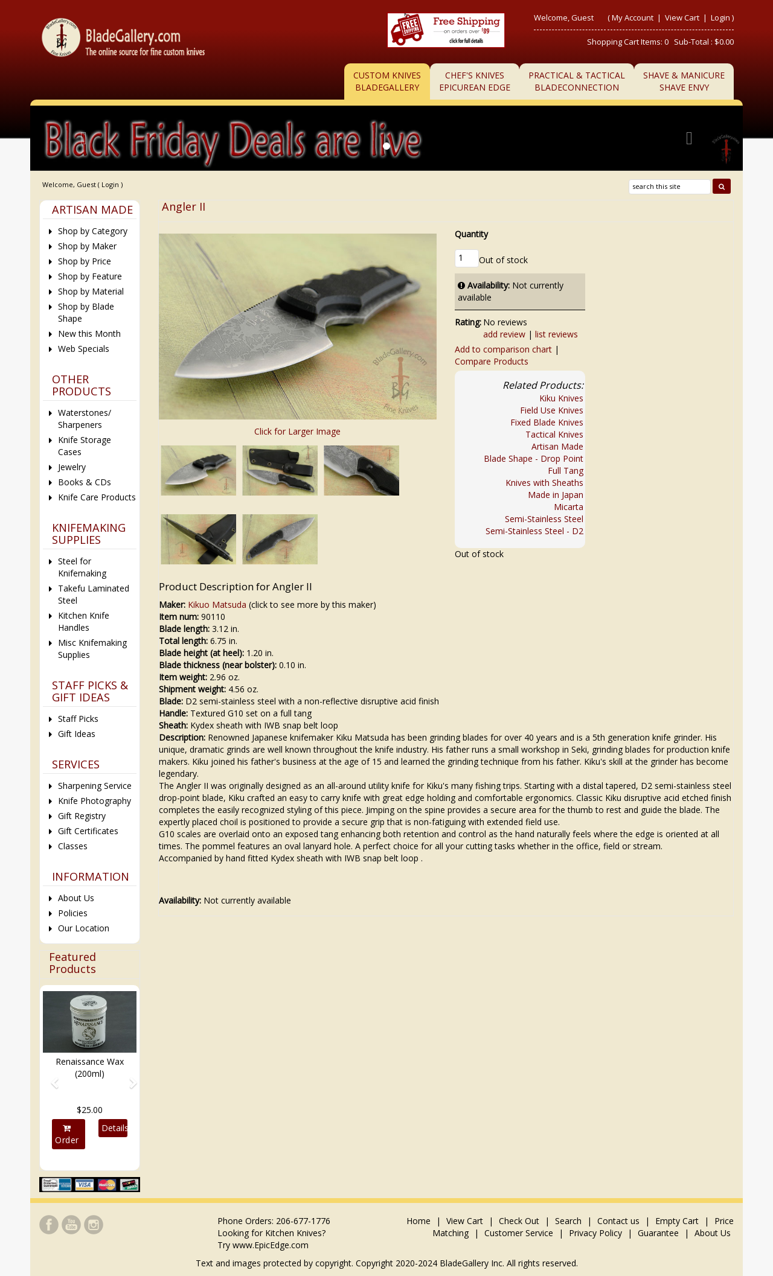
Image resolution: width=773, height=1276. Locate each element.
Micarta (568, 506)
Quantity (471, 234)
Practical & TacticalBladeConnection (576, 81)
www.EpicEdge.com (271, 1245)
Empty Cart (677, 1221)
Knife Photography (94, 800)
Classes (73, 846)
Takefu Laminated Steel (93, 594)
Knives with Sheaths (544, 482)
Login (720, 17)
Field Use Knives (551, 410)
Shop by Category (92, 231)
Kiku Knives (561, 398)
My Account (632, 17)
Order (67, 1135)
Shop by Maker (87, 246)
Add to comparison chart (503, 349)
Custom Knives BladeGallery (387, 81)
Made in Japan (555, 494)
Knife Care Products (97, 497)
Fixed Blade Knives (546, 422)
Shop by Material (91, 291)
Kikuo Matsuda (217, 604)
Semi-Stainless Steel (544, 519)
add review (504, 334)
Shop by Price (84, 261)
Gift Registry (82, 815)
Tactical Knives (554, 434)
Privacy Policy (595, 1233)
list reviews (556, 334)
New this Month (89, 333)
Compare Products (491, 361)
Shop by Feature (90, 276)
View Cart (683, 17)
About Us (76, 898)
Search (568, 1221)
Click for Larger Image (297, 431)
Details (114, 1128)
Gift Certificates (88, 831)
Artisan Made (557, 446)
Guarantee (658, 1233)
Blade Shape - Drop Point (533, 458)
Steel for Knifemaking (82, 567)
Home (419, 1221)
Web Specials (83, 348)
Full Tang (565, 470)
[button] (50, 1078)
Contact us (618, 1221)
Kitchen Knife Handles (83, 621)
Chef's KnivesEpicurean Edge (474, 81)
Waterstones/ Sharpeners (84, 418)
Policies (73, 913)
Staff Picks (78, 718)
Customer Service (518, 1233)
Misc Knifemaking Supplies (92, 648)
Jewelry (72, 467)
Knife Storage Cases (84, 446)
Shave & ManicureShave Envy (684, 81)
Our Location (83, 928)
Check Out (519, 1221)
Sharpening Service (95, 785)
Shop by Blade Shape (86, 312)
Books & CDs (84, 482)
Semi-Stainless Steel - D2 (534, 531)
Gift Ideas (76, 733)
